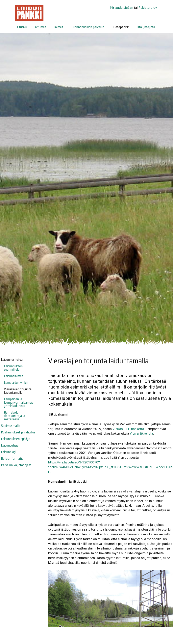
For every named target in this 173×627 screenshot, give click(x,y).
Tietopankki (121, 27)
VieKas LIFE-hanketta (128, 429)
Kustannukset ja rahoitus (18, 432)
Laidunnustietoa (12, 359)
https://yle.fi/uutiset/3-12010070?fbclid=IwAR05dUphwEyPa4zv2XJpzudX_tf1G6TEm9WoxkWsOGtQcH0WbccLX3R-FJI (110, 467)
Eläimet (58, 27)
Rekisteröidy (147, 8)
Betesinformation (13, 458)
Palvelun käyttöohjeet (16, 465)
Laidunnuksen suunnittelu (13, 367)
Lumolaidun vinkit (16, 382)
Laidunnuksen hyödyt (15, 438)
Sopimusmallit (10, 425)
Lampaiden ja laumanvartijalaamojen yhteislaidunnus (19, 402)
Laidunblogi (8, 452)
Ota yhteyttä (146, 27)
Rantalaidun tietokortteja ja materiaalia (14, 416)
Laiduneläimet (13, 376)
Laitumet (40, 27)
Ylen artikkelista (141, 433)
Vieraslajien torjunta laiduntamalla (18, 391)
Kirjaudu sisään (121, 8)
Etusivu (22, 27)
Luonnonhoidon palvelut (87, 27)
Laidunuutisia (9, 445)
